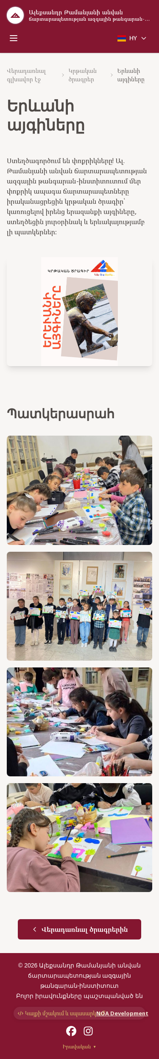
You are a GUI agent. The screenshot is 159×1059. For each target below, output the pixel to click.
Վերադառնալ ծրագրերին (79, 929)
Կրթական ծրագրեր (82, 75)
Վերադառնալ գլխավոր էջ (26, 75)
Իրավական (79, 1046)
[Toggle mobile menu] (13, 38)
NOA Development (118, 1013)
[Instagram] (88, 1031)
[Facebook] (71, 1031)
